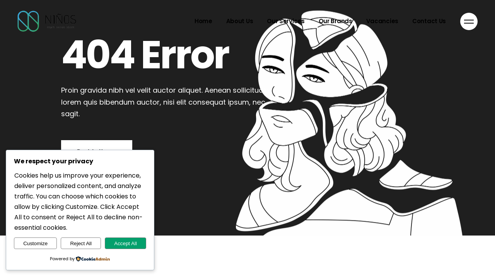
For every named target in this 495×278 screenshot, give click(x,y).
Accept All (125, 243)
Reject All (81, 243)
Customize (35, 243)
